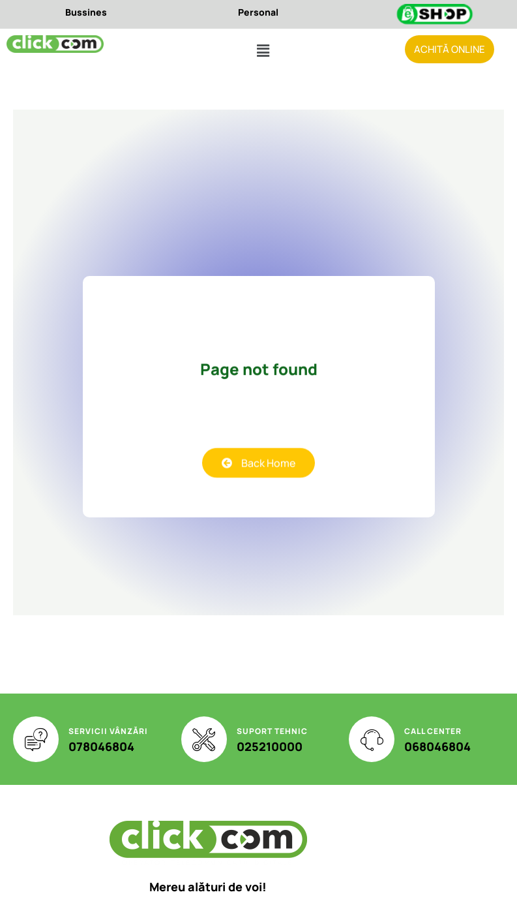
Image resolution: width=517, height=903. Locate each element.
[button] (263, 51)
